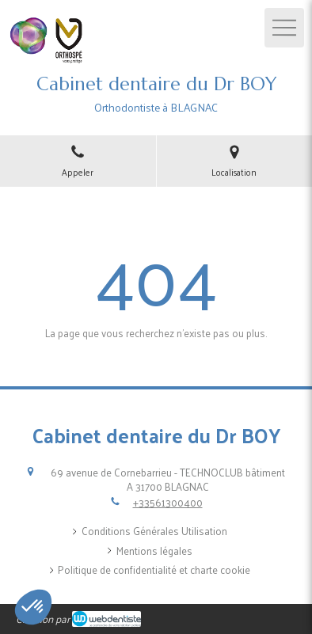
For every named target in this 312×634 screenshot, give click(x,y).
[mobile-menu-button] (284, 27)
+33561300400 (168, 502)
